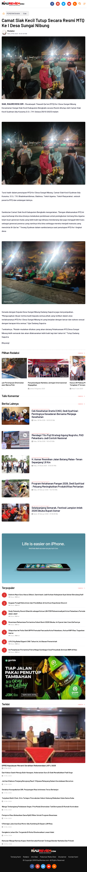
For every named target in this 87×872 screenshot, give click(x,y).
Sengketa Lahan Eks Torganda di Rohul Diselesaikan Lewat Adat (28, 832)
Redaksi (10, 31)
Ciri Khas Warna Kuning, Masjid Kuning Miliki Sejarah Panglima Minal (19, 384)
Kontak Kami (73, 857)
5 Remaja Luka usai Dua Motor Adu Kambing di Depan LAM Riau (27, 824)
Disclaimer (62, 857)
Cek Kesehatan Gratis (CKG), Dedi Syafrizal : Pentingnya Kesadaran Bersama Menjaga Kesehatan (55, 413)
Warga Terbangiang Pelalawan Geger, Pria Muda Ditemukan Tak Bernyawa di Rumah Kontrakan (40, 806)
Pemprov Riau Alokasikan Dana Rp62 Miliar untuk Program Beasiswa (29, 815)
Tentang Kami (16, 857)
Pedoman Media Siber (48, 857)
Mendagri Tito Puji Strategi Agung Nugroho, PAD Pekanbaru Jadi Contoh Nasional (57, 437)
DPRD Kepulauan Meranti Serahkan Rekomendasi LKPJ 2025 (29, 765)
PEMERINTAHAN (13, 13)
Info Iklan (34, 857)
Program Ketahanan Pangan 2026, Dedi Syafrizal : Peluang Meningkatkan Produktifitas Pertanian (58, 485)
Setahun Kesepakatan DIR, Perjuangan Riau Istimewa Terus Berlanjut (30, 789)
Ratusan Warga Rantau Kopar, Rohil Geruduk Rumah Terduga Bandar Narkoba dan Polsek (38, 841)
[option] (23, 373)
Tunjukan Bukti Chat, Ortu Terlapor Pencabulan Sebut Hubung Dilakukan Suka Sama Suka (38, 798)
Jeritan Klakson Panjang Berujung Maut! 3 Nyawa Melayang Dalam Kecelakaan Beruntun (37, 781)
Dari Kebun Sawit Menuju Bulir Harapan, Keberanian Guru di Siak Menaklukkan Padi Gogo (37, 772)
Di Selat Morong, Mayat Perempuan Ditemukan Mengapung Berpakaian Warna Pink (63, 384)
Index (81, 353)
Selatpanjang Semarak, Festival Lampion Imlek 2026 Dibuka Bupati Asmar (57, 509)
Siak (25, 13)
